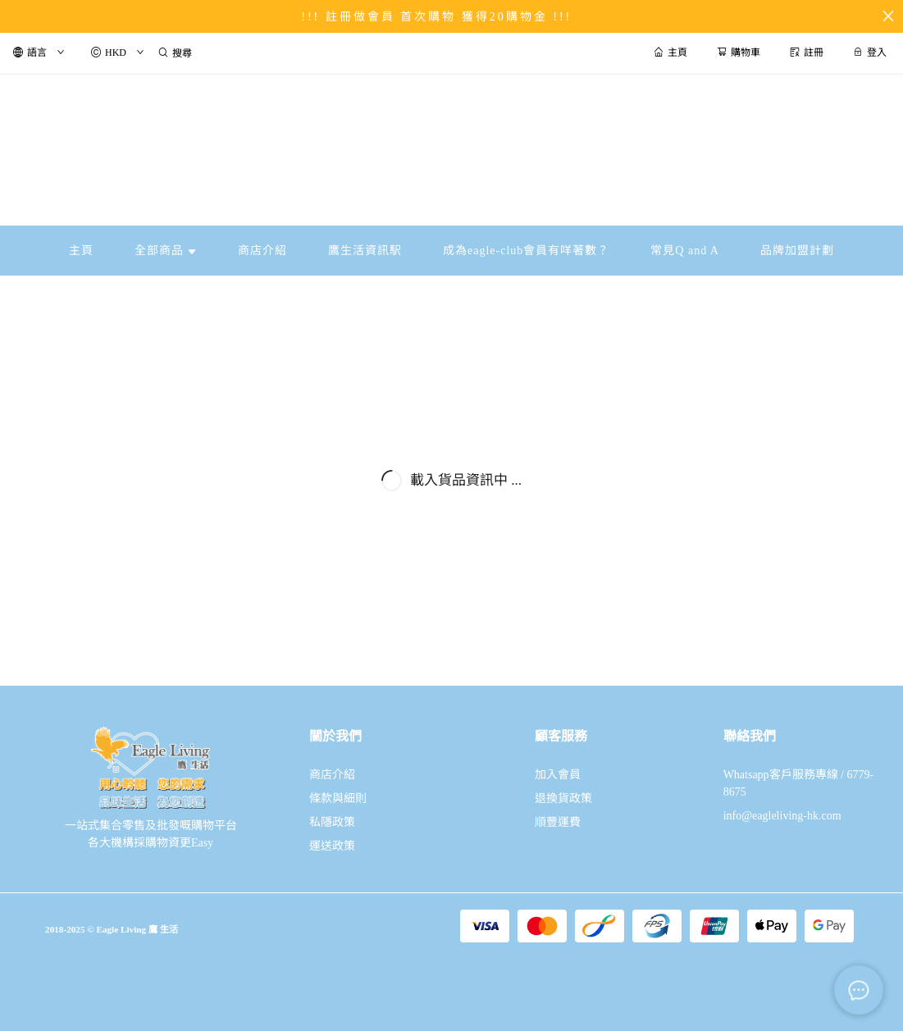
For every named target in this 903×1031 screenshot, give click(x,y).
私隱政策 (332, 822)
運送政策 (332, 846)
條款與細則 (338, 798)
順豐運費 (558, 822)
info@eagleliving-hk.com (782, 816)
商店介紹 (332, 775)
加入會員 (558, 775)
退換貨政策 (563, 798)
